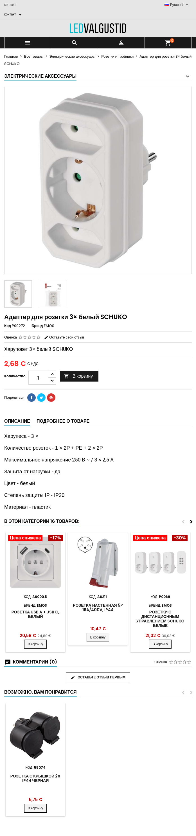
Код (7, 325)
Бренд (37, 325)
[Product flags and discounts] (35, 538)
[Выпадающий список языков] (177, 5)
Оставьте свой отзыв (64, 337)
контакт (10, 4)
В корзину (78, 376)
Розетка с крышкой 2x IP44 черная (35, 778)
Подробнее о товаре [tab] (63, 421)
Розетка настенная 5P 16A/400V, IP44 (98, 607)
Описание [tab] (17, 421)
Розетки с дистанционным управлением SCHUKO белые (160, 618)
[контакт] (14, 14)
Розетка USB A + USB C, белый (35, 614)
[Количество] (38, 378)
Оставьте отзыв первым (98, 677)
